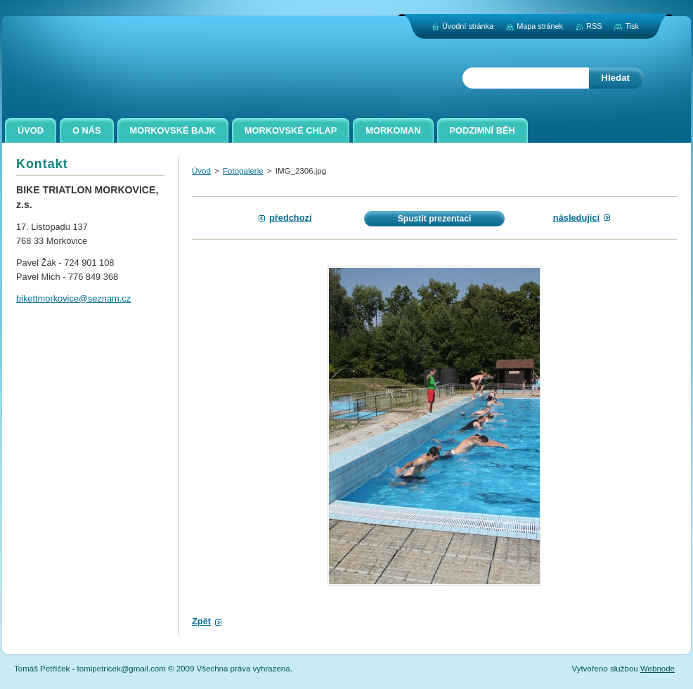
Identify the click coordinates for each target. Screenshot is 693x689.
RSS (594, 26)
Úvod (201, 171)
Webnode (657, 668)
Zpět (201, 621)
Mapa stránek (540, 26)
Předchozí (290, 217)
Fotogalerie (243, 171)
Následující (576, 217)
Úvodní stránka (467, 26)
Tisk (632, 26)
